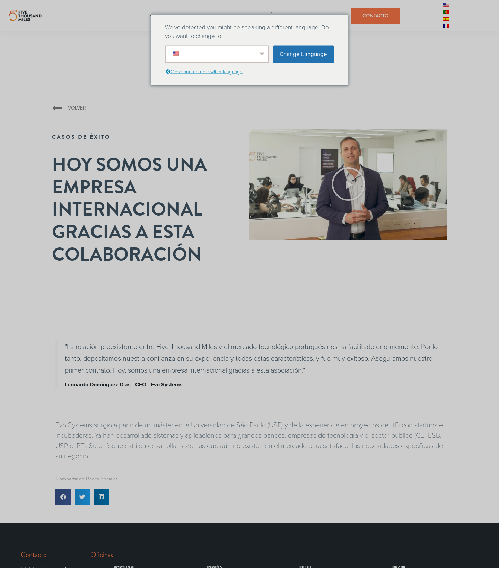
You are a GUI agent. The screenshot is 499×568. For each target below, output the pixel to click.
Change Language (303, 54)
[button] (348, 184)
